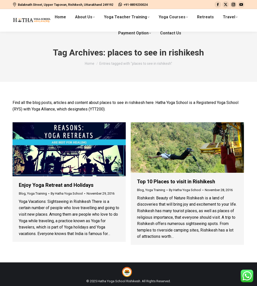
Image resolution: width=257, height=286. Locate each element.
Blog (22, 193)
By (67, 193)
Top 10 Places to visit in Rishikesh (176, 182)
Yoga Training (37, 193)
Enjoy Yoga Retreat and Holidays (56, 185)
